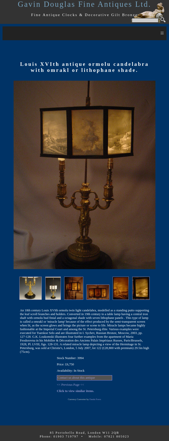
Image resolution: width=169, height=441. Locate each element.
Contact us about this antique (76, 377)
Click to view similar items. (75, 391)
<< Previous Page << (70, 384)
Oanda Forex (95, 399)
